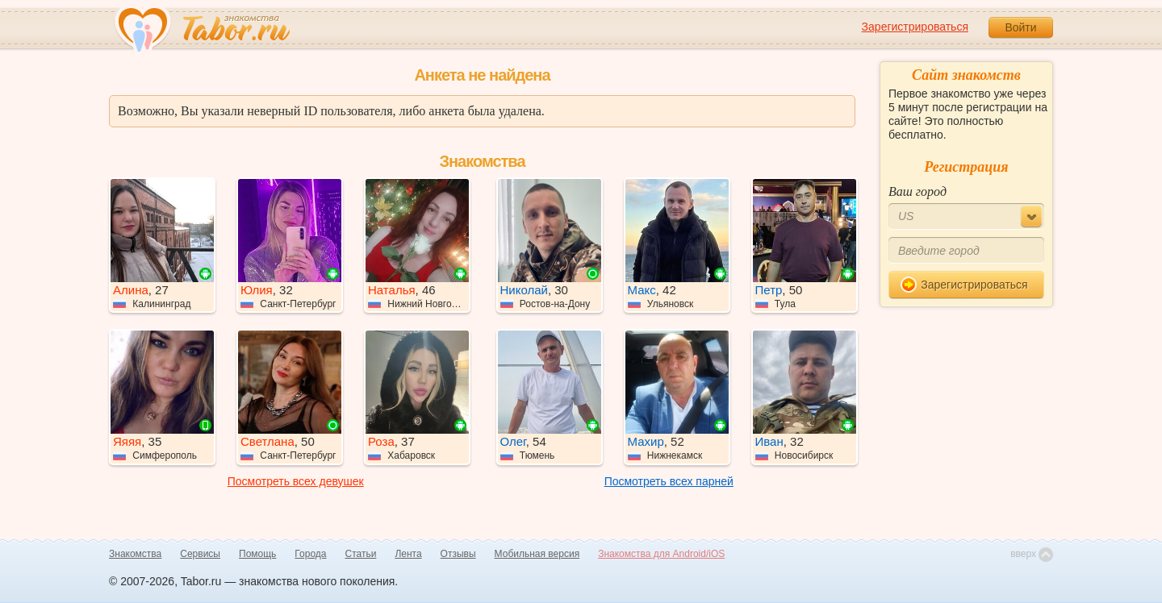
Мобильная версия (537, 553)
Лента (408, 553)
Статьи (361, 553)
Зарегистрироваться (915, 26)
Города (310, 553)
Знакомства (135, 553)
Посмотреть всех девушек (296, 481)
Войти (1020, 27)
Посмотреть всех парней (669, 481)
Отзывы (458, 553)
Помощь (257, 553)
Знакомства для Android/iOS (661, 553)
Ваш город (917, 191)
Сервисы (200, 553)
